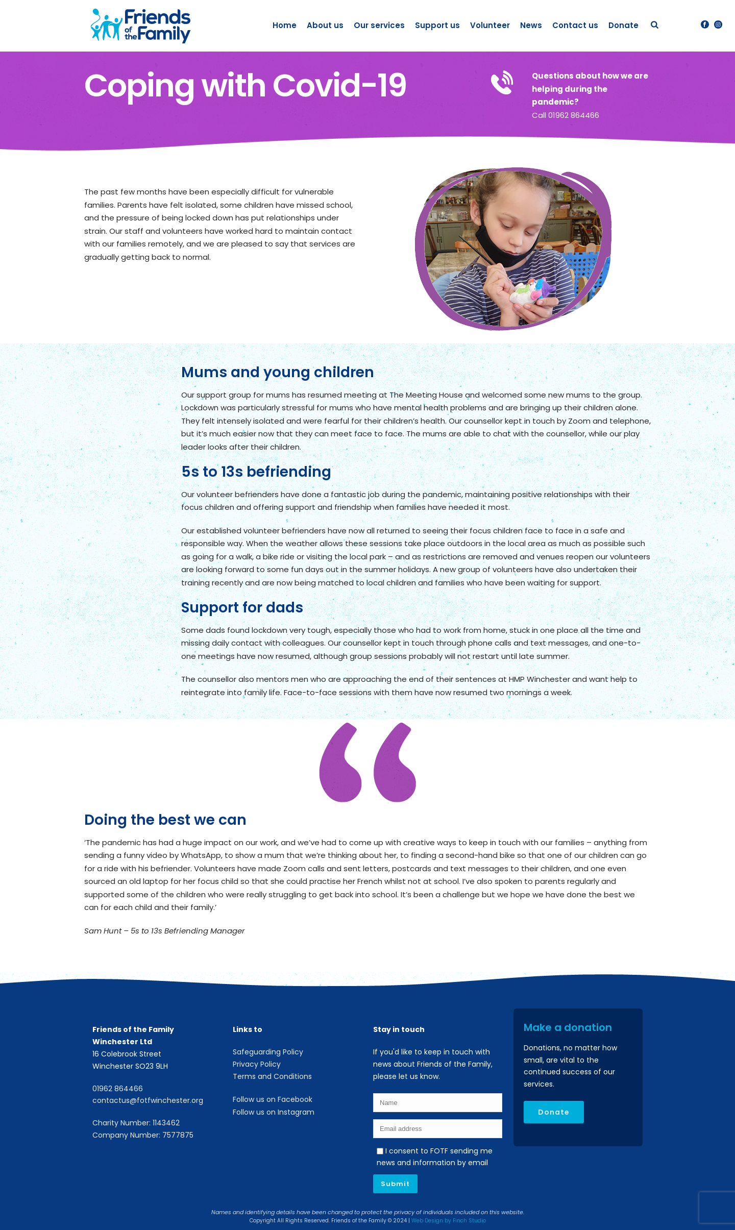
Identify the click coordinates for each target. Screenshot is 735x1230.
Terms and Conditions (272, 1076)
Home (285, 25)
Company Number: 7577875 (142, 1135)
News (531, 25)
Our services (379, 25)
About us (325, 25)
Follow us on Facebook (272, 1099)
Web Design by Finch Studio (448, 1220)
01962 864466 (117, 1089)
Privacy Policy (257, 1064)
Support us (437, 25)
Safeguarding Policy (268, 1052)
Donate (623, 25)
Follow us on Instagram (273, 1112)
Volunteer (490, 25)
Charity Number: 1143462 (136, 1123)
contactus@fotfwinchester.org (147, 1100)
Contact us (575, 25)
